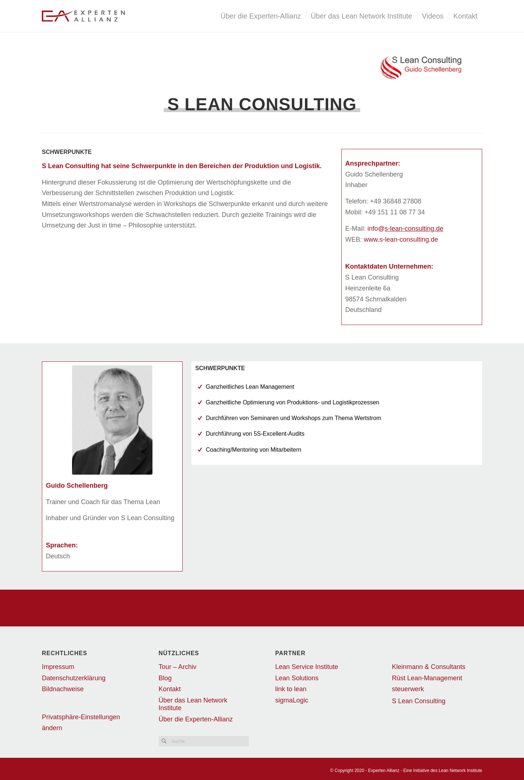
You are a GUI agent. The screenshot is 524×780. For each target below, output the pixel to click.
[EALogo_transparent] (130, 16)
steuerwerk (408, 689)
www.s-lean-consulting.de (401, 239)
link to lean (290, 689)
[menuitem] (261, 16)
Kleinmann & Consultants (428, 666)
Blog (165, 678)
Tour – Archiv (177, 666)
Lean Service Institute (306, 666)
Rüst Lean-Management (427, 678)
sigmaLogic (291, 700)
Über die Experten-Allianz (196, 719)
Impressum (58, 666)
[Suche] (204, 741)
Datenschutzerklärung (74, 678)
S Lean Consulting (418, 701)
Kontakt (170, 689)
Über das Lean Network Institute (193, 704)
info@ (405, 228)
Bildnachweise (63, 689)
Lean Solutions (296, 678)
